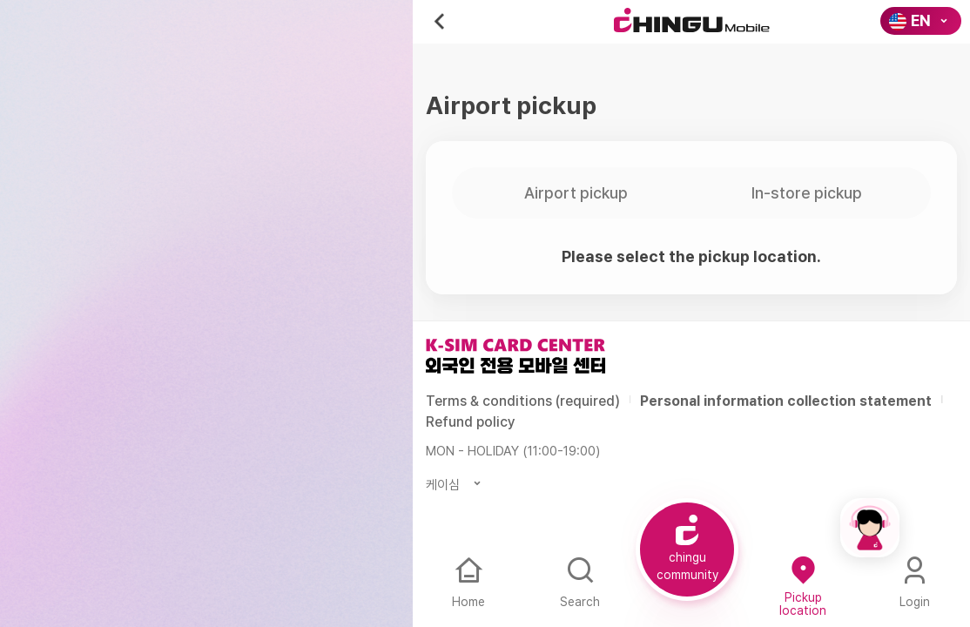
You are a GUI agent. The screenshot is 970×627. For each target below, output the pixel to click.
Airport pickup (576, 193)
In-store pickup (806, 193)
